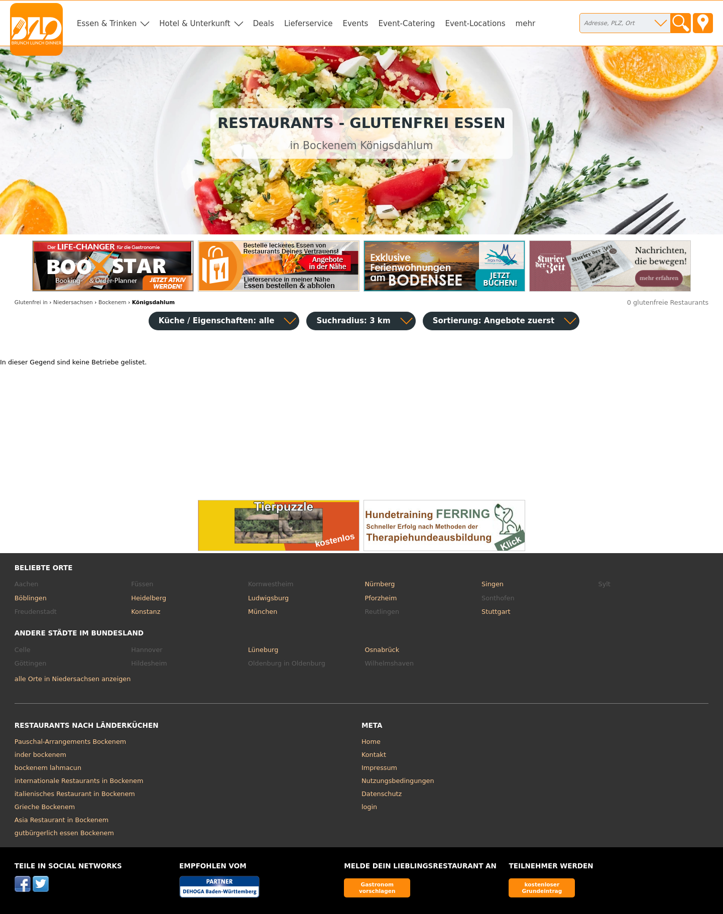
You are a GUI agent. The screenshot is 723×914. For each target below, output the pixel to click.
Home (371, 741)
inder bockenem (40, 754)
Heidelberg (148, 598)
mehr (526, 23)
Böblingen (31, 598)
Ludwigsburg (268, 598)
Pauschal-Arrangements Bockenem (71, 741)
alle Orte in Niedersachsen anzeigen (73, 679)
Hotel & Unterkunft (194, 23)
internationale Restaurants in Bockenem (79, 781)
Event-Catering (406, 23)
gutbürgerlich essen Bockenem (64, 833)
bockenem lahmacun (48, 767)
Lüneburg (263, 650)
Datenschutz (382, 794)
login (369, 807)
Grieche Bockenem (45, 807)
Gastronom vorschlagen (377, 887)
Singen (492, 584)
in (31, 302)
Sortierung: (494, 320)
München (262, 611)
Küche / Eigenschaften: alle (217, 320)
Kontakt (374, 754)
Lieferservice (308, 23)
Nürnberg (380, 584)
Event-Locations (475, 23)
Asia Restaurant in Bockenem (61, 820)
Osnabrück (382, 650)
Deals (263, 23)
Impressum (379, 767)
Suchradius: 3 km (353, 320)
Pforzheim (381, 598)
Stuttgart (495, 611)
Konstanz (145, 611)
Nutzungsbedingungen (398, 781)
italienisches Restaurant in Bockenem (75, 794)
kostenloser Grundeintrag (542, 887)
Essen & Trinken (107, 23)
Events (355, 23)
